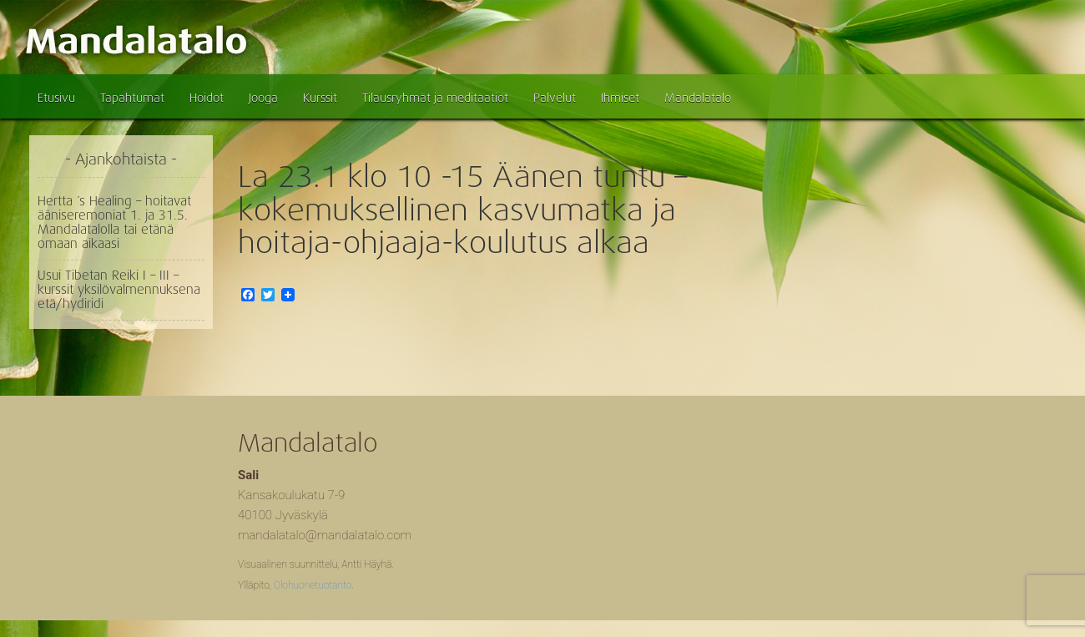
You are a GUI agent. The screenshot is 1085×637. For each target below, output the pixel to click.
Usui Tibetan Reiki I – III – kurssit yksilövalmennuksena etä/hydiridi (119, 289)
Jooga (263, 97)
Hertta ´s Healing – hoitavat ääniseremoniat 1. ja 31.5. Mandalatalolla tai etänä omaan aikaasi (114, 222)
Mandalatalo (697, 97)
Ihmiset (620, 97)
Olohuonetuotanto (312, 585)
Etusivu (56, 97)
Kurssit (320, 97)
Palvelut (554, 97)
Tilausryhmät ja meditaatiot (435, 97)
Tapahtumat (132, 97)
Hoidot (206, 97)
